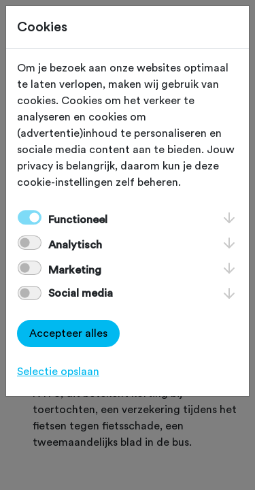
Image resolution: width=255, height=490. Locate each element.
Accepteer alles (68, 333)
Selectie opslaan (58, 371)
